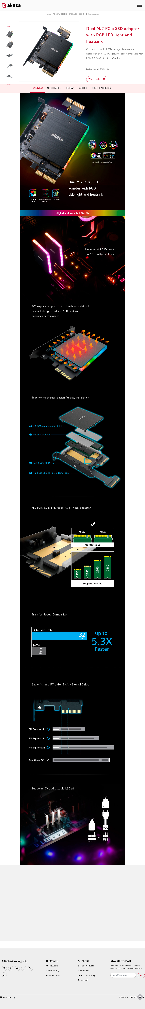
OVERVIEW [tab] (38, 88)
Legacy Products (86, 966)
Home (48, 14)
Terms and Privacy (86, 976)
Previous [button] (9, 26)
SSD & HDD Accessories (89, 14)
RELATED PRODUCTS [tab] (101, 88)
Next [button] (9, 84)
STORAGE (73, 14)
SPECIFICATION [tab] (54, 88)
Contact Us (83, 971)
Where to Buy (97, 79)
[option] (49, 51)
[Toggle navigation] (139, 5)
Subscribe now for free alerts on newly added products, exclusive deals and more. (126, 967)
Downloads (83, 980)
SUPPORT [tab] (83, 88)
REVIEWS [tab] (70, 88)
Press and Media (54, 976)
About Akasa (52, 966)
